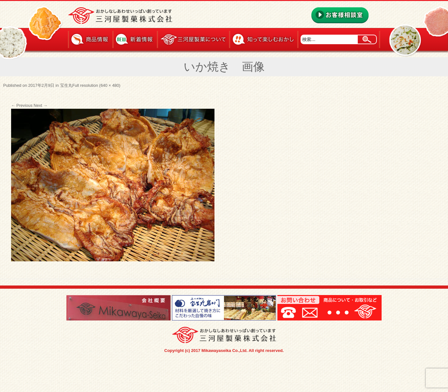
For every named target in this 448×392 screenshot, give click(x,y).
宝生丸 (66, 85)
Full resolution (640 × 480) (96, 85)
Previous (21, 105)
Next (40, 105)
